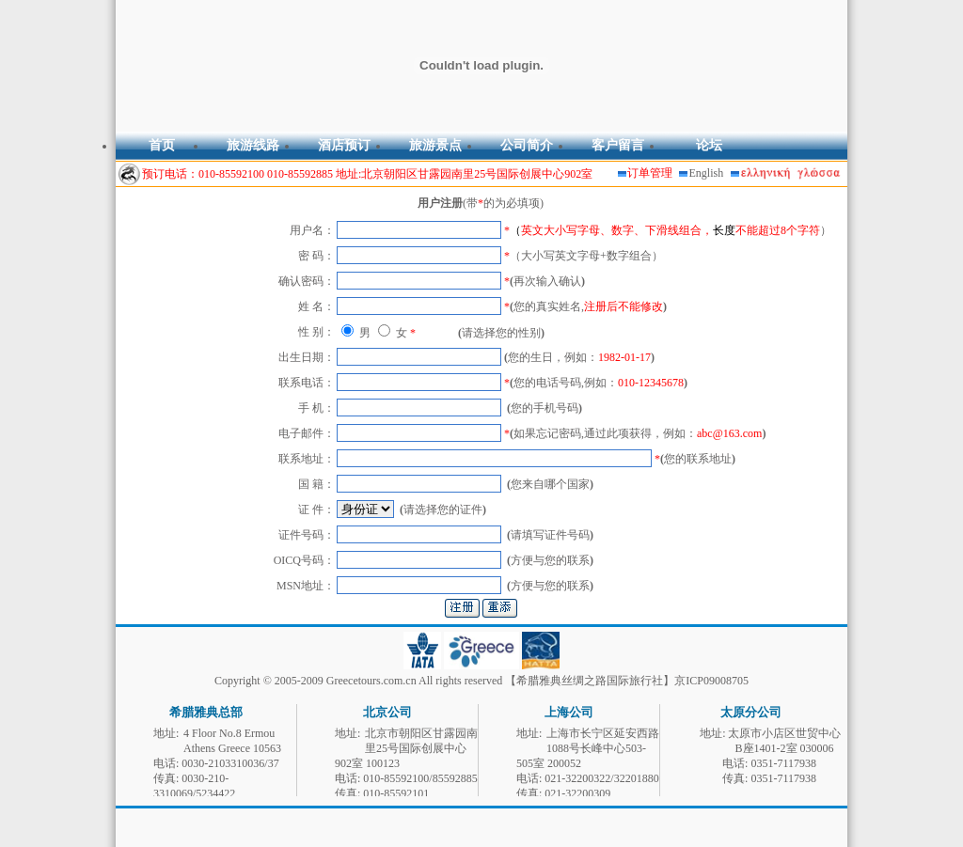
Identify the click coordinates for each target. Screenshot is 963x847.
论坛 (709, 145)
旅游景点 (435, 145)
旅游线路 (253, 145)
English (706, 173)
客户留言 (618, 145)
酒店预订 (344, 145)
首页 (162, 145)
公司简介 (526, 145)
